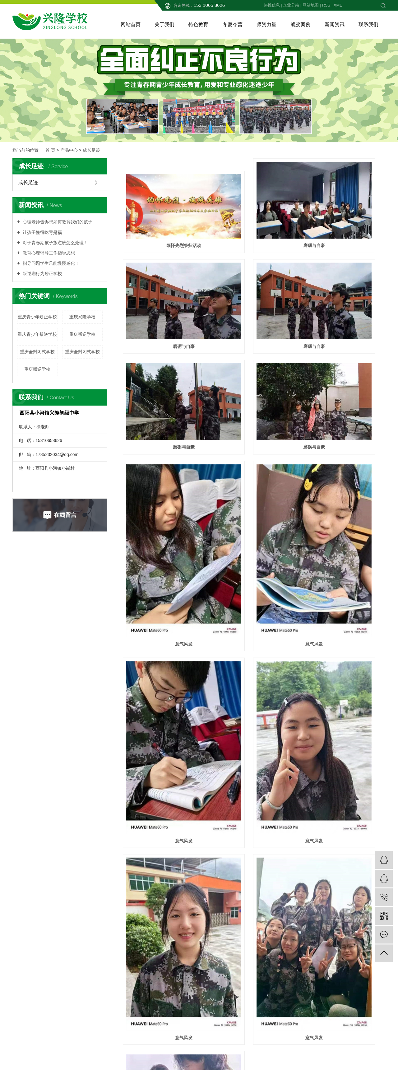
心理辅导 (211, 947)
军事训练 (211, 956)
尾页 (288, 889)
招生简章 (153, 947)
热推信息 (272, 5)
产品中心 (69, 150)
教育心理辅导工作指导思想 (48, 252)
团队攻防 (164, 784)
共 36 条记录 (201, 889)
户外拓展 (211, 994)
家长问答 (269, 947)
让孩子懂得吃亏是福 (41, 232)
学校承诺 (153, 966)
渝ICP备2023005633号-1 (169, 1042)
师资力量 (266, 24)
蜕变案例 (301, 24)
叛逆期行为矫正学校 (41, 273)
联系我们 (368, 24)
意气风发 (164, 430)
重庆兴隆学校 (82, 316)
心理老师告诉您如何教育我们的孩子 (56, 221)
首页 (227, 889)
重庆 (190, 1049)
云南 (220, 1049)
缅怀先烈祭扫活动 (163, 218)
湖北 (230, 1049)
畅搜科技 (376, 1042)
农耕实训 (211, 975)
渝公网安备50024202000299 (48, 1014)
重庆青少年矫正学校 (37, 316)
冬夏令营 (233, 24)
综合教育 (211, 984)
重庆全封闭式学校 (37, 351)
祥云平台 (185, 1056)
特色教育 (198, 24)
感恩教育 (211, 966)
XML (338, 5)
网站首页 (131, 24)
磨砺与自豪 (254, 218)
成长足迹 (91, 150)
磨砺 (254, 784)
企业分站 (291, 5)
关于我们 (164, 24)
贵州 (210, 1049)
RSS (326, 5)
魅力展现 (254, 703)
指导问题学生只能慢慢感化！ (50, 263)
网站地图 (311, 5)
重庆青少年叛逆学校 (37, 334)
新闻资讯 (335, 24)
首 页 (50, 150)
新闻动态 (269, 938)
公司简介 (153, 938)
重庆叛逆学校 (82, 334)
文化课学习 (213, 938)
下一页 (268, 889)
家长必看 (153, 956)
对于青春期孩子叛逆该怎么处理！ (54, 242)
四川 (200, 1049)
